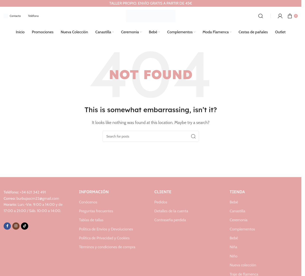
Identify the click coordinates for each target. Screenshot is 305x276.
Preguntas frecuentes (96, 210)
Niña (233, 246)
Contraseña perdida (170, 219)
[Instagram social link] (16, 225)
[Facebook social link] (7, 225)
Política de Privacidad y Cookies (104, 237)
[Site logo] (151, 15)
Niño (233, 255)
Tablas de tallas (91, 219)
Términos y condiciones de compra (107, 246)
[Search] (260, 15)
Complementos (242, 228)
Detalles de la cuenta (171, 210)
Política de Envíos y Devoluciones (106, 228)
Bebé (234, 201)
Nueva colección (243, 264)
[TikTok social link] (24, 225)
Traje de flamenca (244, 273)
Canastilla (237, 210)
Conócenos (88, 201)
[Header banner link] (150, 3)
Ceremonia (239, 219)
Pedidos (160, 201)
